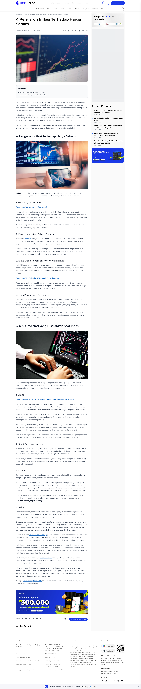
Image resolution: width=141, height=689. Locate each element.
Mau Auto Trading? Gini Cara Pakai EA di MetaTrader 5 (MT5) (108, 142)
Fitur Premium (76, 3)
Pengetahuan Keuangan (90, 9)
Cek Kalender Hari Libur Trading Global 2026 (108, 119)
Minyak (77, 9)
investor (28, 239)
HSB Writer (37, 31)
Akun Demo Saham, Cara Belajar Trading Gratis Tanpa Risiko (106, 134)
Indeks (63, 9)
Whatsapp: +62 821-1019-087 (109, 671)
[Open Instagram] (87, 31)
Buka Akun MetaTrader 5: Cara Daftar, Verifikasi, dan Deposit (108, 127)
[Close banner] (138, 686)
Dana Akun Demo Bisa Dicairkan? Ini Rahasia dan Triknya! (108, 112)
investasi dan (38, 535)
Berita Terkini (40, 9)
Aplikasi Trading (55, 3)
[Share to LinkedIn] (83, 31)
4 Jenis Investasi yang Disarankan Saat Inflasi (32, 95)
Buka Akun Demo (118, 3)
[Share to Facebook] (79, 31)
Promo (86, 3)
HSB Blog (19, 14)
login (105, 3)
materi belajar (46, 558)
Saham (70, 9)
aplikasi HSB (32, 581)
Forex (49, 9)
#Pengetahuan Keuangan (78, 619)
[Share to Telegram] (72, 31)
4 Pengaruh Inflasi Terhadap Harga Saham (31, 92)
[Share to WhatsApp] (69, 31)
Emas (55, 9)
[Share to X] (76, 31)
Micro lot (66, 3)
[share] (106, 681)
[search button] (123, 8)
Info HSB (104, 9)
